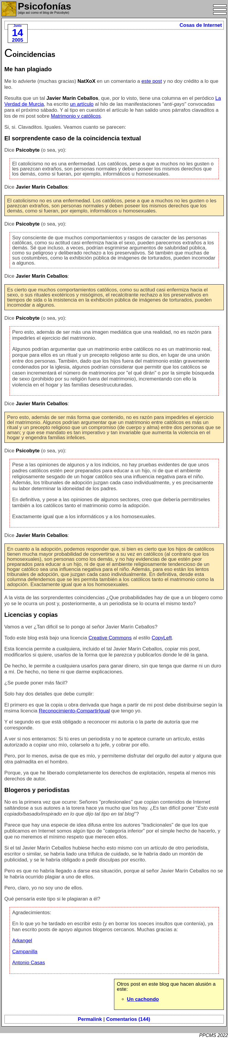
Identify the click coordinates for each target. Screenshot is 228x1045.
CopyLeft (162, 638)
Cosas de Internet (201, 25)
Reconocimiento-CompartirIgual (74, 711)
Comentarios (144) (128, 1019)
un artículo (82, 104)
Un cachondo (143, 999)
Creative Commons (110, 638)
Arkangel (22, 940)
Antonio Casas (28, 962)
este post (152, 81)
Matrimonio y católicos (76, 116)
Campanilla (24, 951)
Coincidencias (30, 54)
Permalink (90, 1019)
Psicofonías (44, 6)
